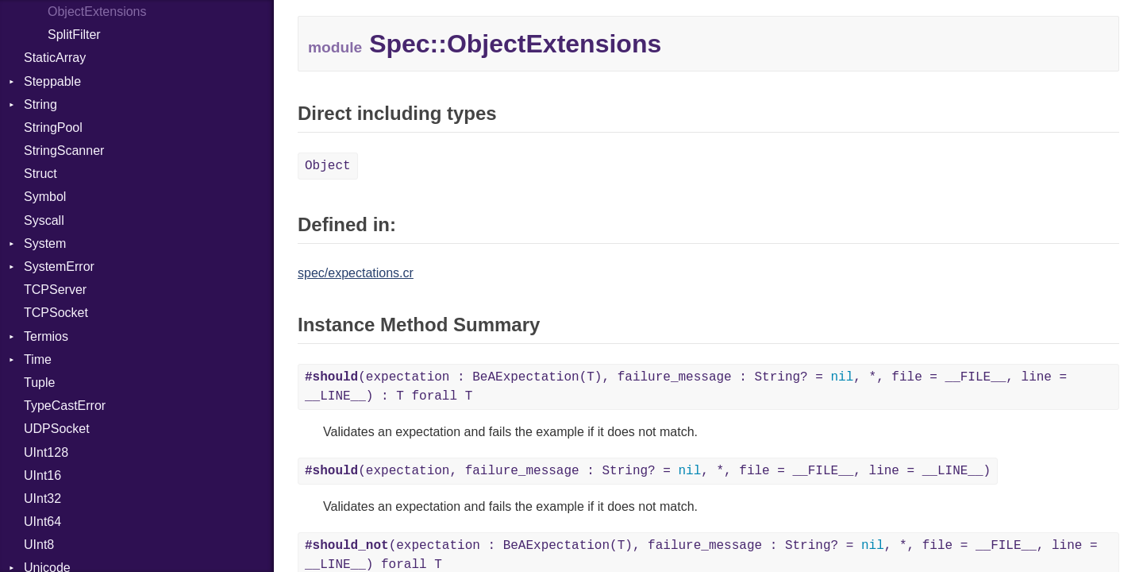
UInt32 (42, 498)
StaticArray (55, 57)
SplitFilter (74, 34)
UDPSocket (57, 428)
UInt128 (46, 452)
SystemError (59, 266)
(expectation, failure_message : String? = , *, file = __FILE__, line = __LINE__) (648, 471)
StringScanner (64, 150)
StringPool (53, 127)
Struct (40, 173)
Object (328, 166)
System (45, 243)
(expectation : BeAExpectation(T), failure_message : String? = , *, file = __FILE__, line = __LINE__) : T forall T (686, 387)
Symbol (45, 196)
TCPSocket (56, 312)
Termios (46, 336)
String (40, 104)
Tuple (39, 382)
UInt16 (42, 475)
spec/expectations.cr (356, 273)
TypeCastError (65, 405)
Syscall (44, 220)
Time (38, 359)
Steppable (52, 81)
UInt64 (42, 521)
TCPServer (55, 289)
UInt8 (39, 544)
